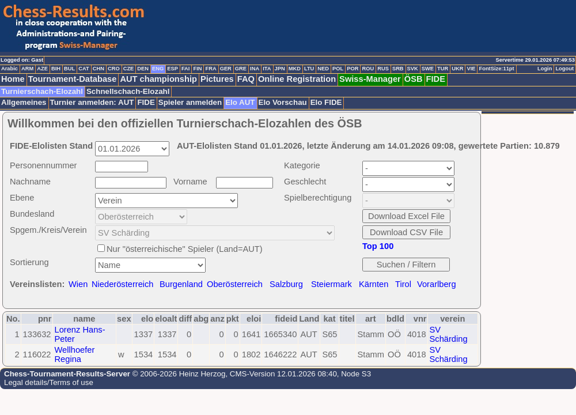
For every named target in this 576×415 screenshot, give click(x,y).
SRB (398, 68)
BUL (69, 68)
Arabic (9, 68)
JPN (280, 68)
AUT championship (158, 79)
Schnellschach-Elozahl (127, 91)
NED (323, 68)
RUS (383, 68)
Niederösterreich (123, 284)
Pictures (217, 79)
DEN (143, 68)
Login (544, 68)
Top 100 (377, 246)
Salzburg (286, 284)
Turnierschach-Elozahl (42, 91)
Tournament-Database (72, 79)
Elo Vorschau (283, 102)
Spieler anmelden (190, 102)
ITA (267, 68)
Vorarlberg (436, 284)
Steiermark (331, 284)
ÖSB (413, 79)
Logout (564, 68)
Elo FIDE (326, 102)
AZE (42, 68)
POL (337, 68)
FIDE (435, 79)
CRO (114, 68)
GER (226, 68)
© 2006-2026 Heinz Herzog (177, 373)
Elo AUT (240, 102)
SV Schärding (449, 334)
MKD (295, 68)
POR (352, 68)
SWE (428, 68)
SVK (412, 68)
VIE (471, 68)
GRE (241, 68)
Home (13, 79)
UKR (457, 68)
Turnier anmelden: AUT (92, 102)
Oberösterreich (235, 284)
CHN (98, 68)
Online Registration (297, 79)
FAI (185, 68)
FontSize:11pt (496, 68)
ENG (158, 68)
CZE (128, 68)
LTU (309, 68)
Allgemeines (24, 102)
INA (254, 68)
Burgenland (181, 284)
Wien (78, 284)
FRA (210, 68)
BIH (55, 68)
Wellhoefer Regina (75, 354)
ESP (172, 68)
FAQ (246, 79)
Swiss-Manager (370, 79)
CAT (83, 68)
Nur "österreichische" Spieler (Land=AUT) (185, 249)
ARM (27, 68)
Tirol (403, 284)
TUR (442, 68)
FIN (197, 68)
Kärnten (373, 284)
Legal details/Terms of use (48, 382)
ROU (368, 68)
